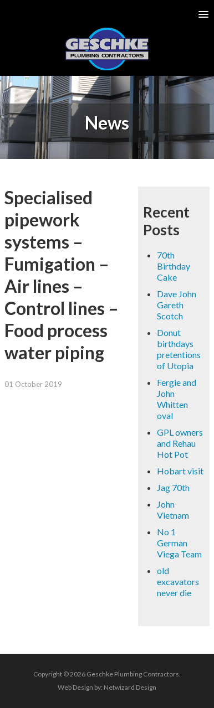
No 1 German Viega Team (179, 542)
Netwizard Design (130, 687)
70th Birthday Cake (173, 266)
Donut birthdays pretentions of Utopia (179, 349)
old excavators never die (178, 581)
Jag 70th (173, 487)
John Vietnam (173, 509)
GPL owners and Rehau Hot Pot (180, 443)
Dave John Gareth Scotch (176, 304)
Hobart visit (180, 471)
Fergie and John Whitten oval (176, 399)
